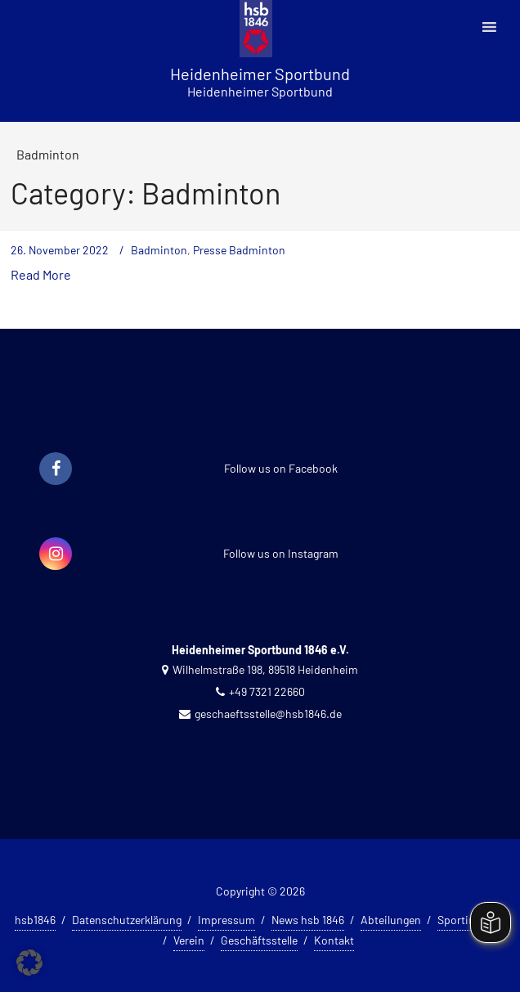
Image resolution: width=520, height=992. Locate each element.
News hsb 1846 (307, 920)
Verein (188, 940)
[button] (29, 962)
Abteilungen (391, 920)
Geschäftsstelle (259, 940)
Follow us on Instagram (280, 553)
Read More (41, 274)
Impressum (226, 920)
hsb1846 (35, 920)
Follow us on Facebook (281, 468)
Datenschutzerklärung (127, 920)
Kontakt (334, 940)
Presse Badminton (239, 250)
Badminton (159, 250)
